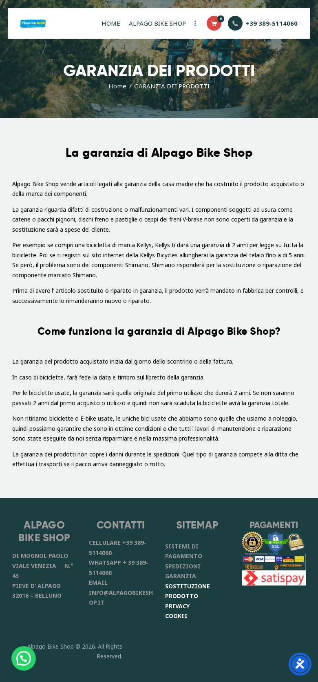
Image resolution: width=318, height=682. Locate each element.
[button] (23, 658)
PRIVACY (177, 606)
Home (117, 86)
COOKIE (176, 616)
